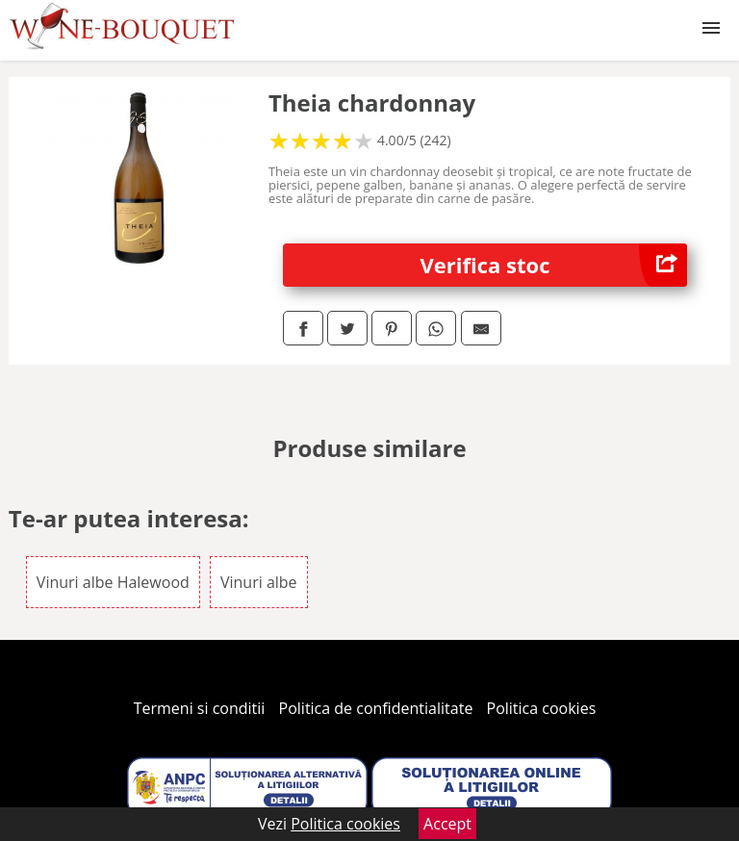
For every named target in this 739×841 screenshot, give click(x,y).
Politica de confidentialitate (376, 708)
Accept (447, 823)
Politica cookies (542, 708)
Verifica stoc (554, 265)
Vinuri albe (258, 582)
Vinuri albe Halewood (113, 582)
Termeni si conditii (200, 708)
